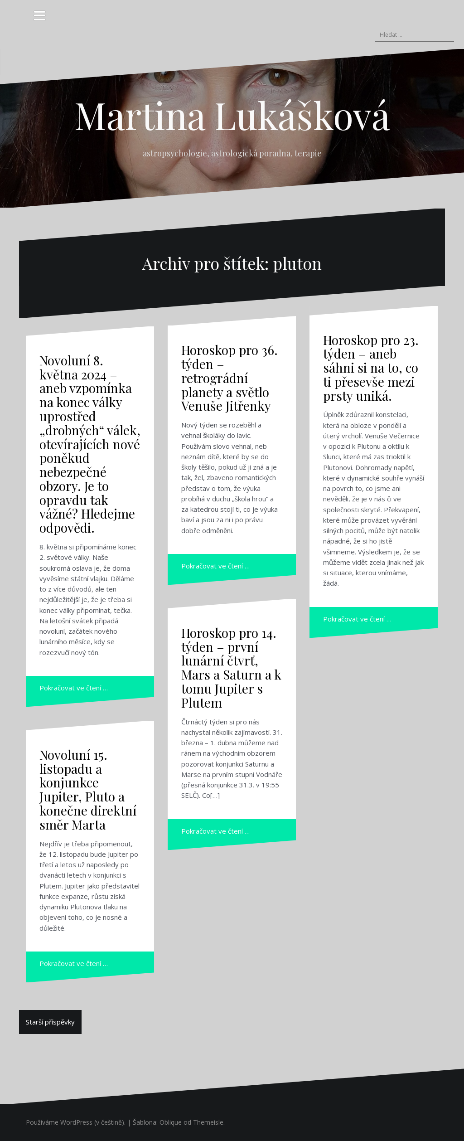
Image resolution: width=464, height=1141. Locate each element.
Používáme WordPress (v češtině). (76, 1122)
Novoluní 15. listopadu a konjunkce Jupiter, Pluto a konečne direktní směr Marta (87, 789)
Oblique (171, 1122)
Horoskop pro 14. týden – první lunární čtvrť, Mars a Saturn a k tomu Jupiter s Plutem (231, 667)
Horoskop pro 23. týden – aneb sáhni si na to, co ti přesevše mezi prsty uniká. (371, 367)
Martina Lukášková (232, 115)
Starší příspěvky (50, 1021)
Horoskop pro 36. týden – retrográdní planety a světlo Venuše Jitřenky (229, 377)
